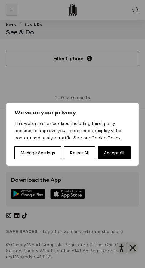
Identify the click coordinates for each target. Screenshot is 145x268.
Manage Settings (38, 152)
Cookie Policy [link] (105, 137)
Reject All (79, 152)
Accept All (114, 152)
